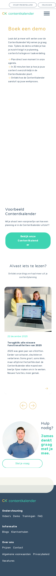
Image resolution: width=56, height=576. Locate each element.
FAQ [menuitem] (40, 516)
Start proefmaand (23, 5)
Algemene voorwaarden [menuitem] (16, 554)
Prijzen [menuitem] (6, 547)
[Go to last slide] (23, 405)
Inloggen (47, 5)
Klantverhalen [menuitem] (19, 531)
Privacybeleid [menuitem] (41, 554)
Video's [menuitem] (6, 516)
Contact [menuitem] (18, 547)
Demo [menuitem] (16, 516)
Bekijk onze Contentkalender (28, 240)
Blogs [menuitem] (5, 531)
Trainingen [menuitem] (28, 516)
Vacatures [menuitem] (8, 560)
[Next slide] (32, 405)
